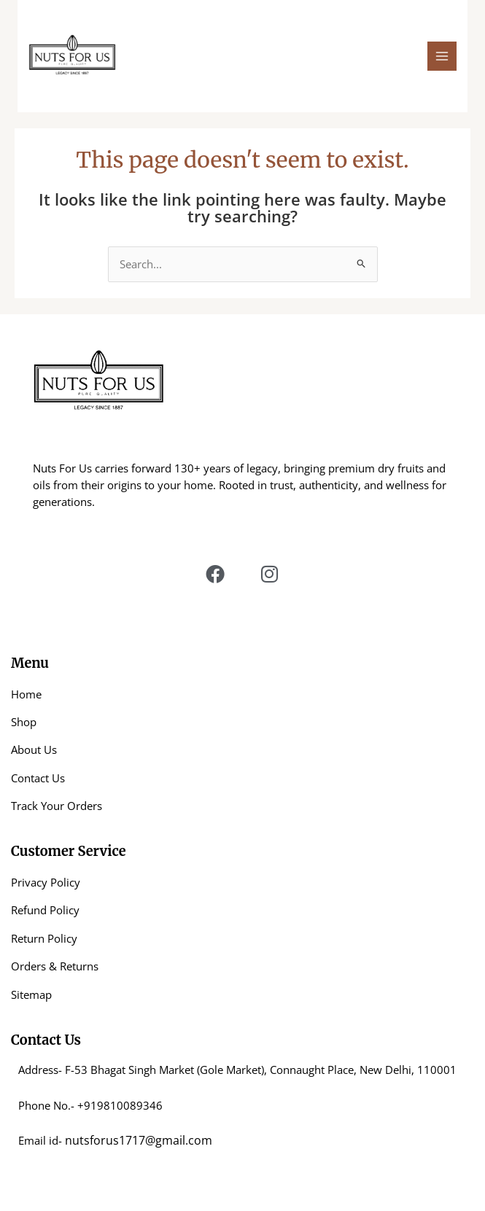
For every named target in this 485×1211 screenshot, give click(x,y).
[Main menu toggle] (442, 56)
